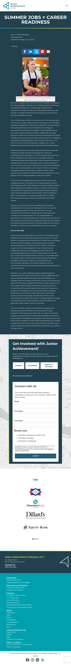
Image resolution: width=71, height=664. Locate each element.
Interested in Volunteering (27, 441)
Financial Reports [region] (13, 602)
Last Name (19, 421)
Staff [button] (8, 615)
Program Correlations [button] (14, 590)
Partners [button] (10, 593)
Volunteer (32, 365)
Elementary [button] (11, 632)
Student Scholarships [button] (14, 639)
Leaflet (49, 467)
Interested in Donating (26, 438)
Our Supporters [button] (12, 598)
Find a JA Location (13, 647)
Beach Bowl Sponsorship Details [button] (18, 605)
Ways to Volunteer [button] (13, 580)
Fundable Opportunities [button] (16, 595)
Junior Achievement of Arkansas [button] (19, 644)
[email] (48, 52)
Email (17, 401)
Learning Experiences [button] (16, 630)
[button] (28, 660)
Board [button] (8, 617)
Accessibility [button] (42, 653)
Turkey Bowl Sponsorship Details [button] (19, 607)
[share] (25, 52)
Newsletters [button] (11, 624)
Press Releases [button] (12, 622)
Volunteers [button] (11, 578)
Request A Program (49, 366)
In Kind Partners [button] (12, 600)
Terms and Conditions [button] (18, 653)
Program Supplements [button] (15, 588)
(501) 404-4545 (10, 567)
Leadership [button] (10, 613)
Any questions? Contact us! (22, 376)
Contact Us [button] (10, 565)
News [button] (8, 627)
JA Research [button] (11, 620)
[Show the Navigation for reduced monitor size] (66, 5)
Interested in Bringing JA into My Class (31, 435)
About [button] (9, 610)
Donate (18, 365)
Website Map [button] (52, 653)
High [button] (8, 637)
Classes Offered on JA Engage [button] (18, 582)
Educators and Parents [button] (16, 585)
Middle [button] (9, 634)
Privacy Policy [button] (32, 653)
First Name (19, 411)
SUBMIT (35, 456)
